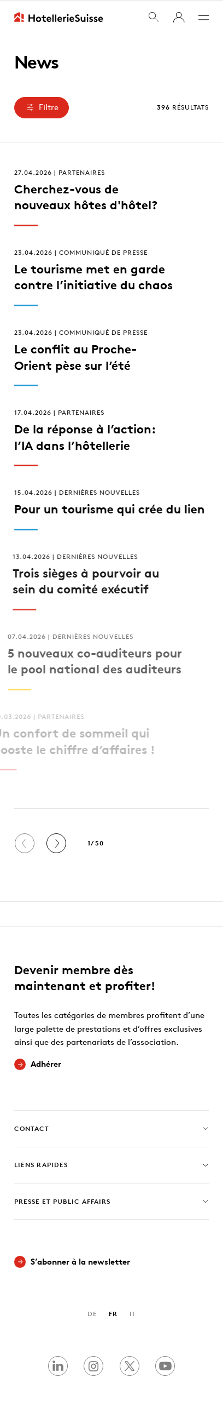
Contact (111, 1129)
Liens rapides (111, 1165)
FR (113, 1314)
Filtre (41, 107)
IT (133, 1314)
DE (92, 1314)
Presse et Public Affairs (111, 1201)
